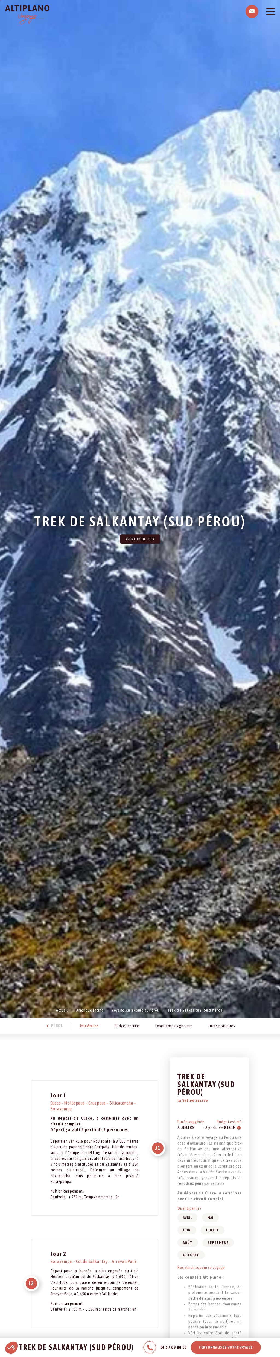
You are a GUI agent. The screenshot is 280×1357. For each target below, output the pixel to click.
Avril (187, 1218)
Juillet (212, 1230)
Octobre (191, 1255)
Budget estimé (127, 1026)
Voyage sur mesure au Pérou (135, 1010)
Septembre (218, 1242)
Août (187, 1242)
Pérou (54, 1026)
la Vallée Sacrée (192, 1100)
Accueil (62, 1010)
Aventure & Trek (140, 539)
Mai (211, 1218)
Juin (187, 1230)
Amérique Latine (90, 1010)
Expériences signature (174, 1026)
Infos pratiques (222, 1026)
